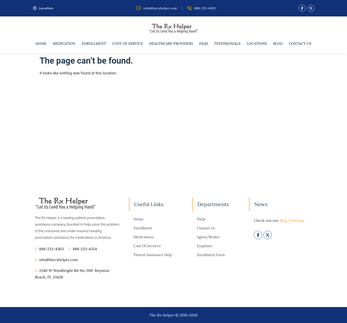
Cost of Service (127, 43)
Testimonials (227, 43)
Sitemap (297, 220)
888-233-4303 (54, 248)
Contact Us (300, 43)
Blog (278, 43)
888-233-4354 (85, 248)
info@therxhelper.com (58, 259)
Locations (257, 43)
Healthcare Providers (171, 43)
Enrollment (94, 43)
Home (41, 43)
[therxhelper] (173, 129)
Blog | (284, 220)
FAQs (203, 43)
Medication (64, 43)
